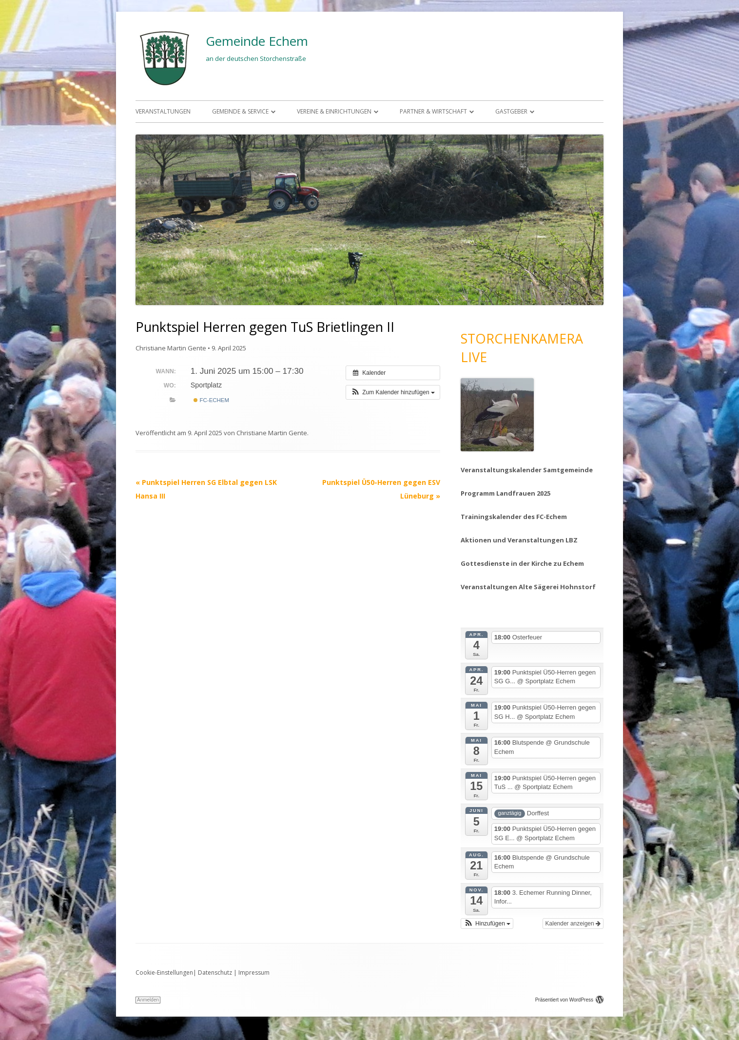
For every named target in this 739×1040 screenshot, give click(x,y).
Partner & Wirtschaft (433, 111)
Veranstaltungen (163, 111)
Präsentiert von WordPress (569, 999)
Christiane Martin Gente (171, 348)
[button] (393, 392)
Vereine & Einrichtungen (334, 111)
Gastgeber (511, 111)
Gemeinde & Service (240, 111)
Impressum (254, 972)
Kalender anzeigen (573, 923)
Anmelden (148, 999)
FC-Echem (211, 400)
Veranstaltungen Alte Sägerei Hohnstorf (528, 586)
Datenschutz (215, 972)
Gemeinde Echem (257, 41)
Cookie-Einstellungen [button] (164, 972)
